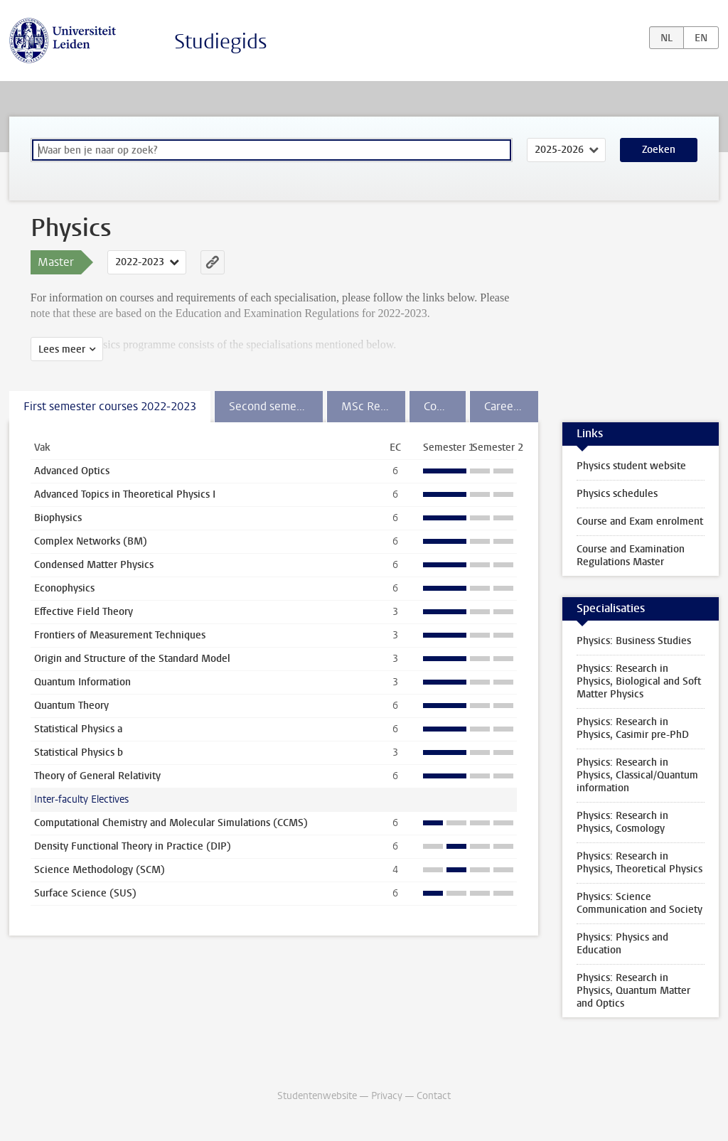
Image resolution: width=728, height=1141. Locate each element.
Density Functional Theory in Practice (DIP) (132, 846)
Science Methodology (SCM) (99, 870)
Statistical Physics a (78, 729)
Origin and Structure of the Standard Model (132, 658)
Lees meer (61, 349)
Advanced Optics (71, 471)
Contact (434, 1096)
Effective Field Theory (83, 611)
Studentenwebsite (317, 1096)
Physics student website (631, 466)
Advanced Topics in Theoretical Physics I (124, 494)
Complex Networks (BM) (90, 541)
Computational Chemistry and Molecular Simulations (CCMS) (171, 823)
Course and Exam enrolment (640, 521)
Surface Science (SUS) (85, 893)
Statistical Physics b (78, 752)
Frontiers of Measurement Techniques (119, 635)
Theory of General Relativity (97, 776)
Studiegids (220, 41)
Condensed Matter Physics (94, 565)
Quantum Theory (71, 705)
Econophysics (64, 588)
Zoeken (658, 149)
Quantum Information (82, 682)
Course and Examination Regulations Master (631, 555)
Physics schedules (617, 493)
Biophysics (58, 518)
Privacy (386, 1096)
